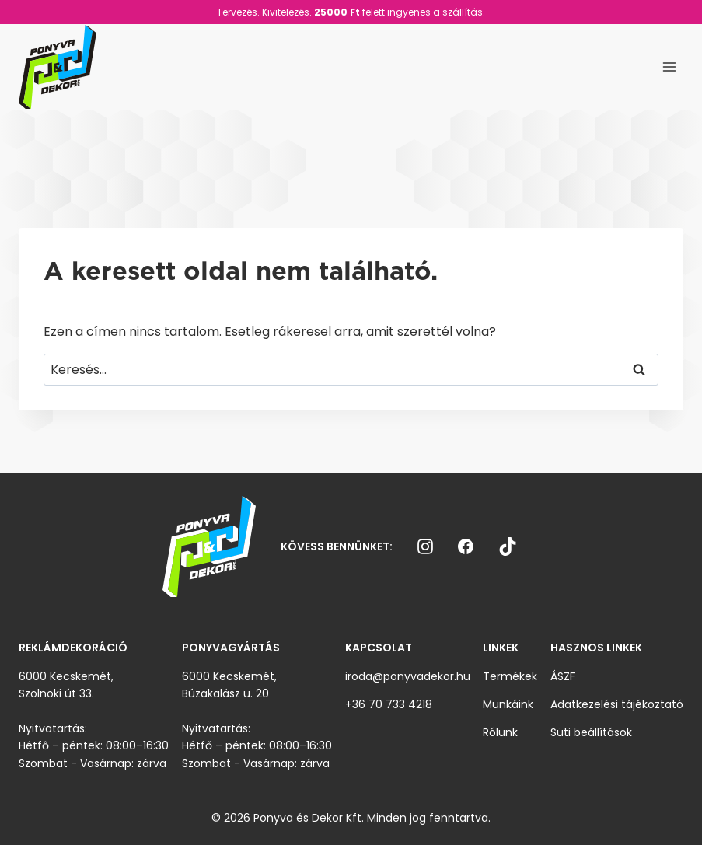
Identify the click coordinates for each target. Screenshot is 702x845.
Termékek (510, 676)
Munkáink (508, 704)
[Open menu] (669, 66)
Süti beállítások (591, 732)
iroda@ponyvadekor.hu (407, 676)
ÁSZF (562, 676)
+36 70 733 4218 (388, 704)
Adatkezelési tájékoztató (616, 704)
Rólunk (500, 732)
